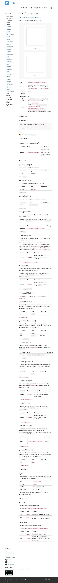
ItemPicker (9, 51)
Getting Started (9, 16)
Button (8, 36)
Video (8, 86)
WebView (9, 87)
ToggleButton (10, 84)
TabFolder (9, 79)
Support (44, 8)
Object (20, 17)
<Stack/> (38, 110)
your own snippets (26, 569)
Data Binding (9, 99)
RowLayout (9, 66)
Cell (7, 43)
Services (8, 22)
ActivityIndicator (10, 34)
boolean (25, 317)
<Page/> (38, 106)
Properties (30, 152)
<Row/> (41, 108)
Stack (8, 72)
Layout (33, 373)
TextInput (9, 81)
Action (8, 33)
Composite (9, 48)
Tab (7, 77)
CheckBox (9, 44)
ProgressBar (9, 59)
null (40, 481)
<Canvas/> (38, 104)
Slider (8, 71)
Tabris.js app (10, 569)
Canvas (8, 39)
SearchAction (9, 69)
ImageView (9, 49)
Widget (8, 89)
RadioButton (9, 61)
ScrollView (9, 67)
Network (8, 95)
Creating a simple (29, 134)
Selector (30, 257)
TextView (9, 82)
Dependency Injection (8, 102)
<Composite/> (35, 103)
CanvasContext (10, 41)
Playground (37, 8)
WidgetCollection (10, 91)
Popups (7, 93)
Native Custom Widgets (9, 105)
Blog (50, 8)
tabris (29, 96)
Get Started (23, 8)
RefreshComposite (11, 62)
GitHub (7, 579)
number (33, 335)
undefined (25, 339)
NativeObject (26, 17)
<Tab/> (43, 110)
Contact (16, 579)
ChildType (35, 262)
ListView (8, 52)
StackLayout (9, 74)
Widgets (8, 24)
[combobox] (47, 3)
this (24, 176)
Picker (8, 57)
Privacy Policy (22, 579)
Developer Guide (10, 18)
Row (8, 64)
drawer (8, 31)
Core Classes (9, 20)
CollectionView (10, 46)
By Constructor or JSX (38, 486)
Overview (9, 26)
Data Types (8, 97)
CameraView (9, 38)
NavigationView (10, 54)
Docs (30, 8)
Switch (8, 76)
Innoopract (10, 581)
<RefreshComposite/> (33, 108)
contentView (9, 29)
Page (8, 56)
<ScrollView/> (31, 110)
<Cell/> (44, 104)
